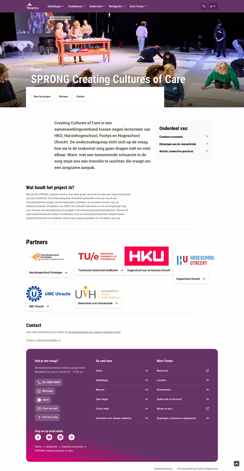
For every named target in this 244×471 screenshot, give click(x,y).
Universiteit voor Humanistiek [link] (98, 303)
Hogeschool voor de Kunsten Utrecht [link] (151, 270)
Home (122, 371)
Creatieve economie (61, 18)
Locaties (183, 380)
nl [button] (213, 6)
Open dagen (122, 399)
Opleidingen (122, 380)
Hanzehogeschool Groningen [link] (48, 272)
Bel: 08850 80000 (48, 382)
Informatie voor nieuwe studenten (122, 418)
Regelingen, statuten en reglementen (183, 418)
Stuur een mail (47, 408)
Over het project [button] (42, 96)
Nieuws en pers (183, 408)
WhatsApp (45, 391)
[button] (204, 6)
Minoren (122, 390)
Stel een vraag (47, 417)
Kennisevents (183, 390)
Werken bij (183, 371)
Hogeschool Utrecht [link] (191, 279)
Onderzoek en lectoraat (183, 399)
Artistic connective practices (176, 151)
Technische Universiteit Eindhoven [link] (101, 270)
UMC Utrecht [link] (39, 306)
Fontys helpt (122, 408)
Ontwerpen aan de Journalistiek (177, 144)
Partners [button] (63, 96)
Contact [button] (80, 96)
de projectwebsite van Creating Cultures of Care (94, 332)
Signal (43, 400)
